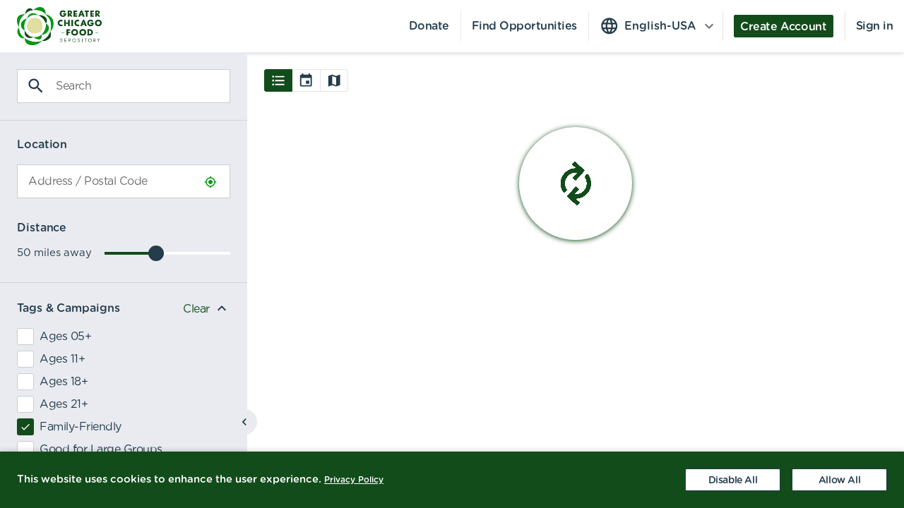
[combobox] (123, 181)
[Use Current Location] (210, 182)
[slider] (156, 253)
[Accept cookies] (839, 479)
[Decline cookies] (732, 479)
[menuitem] (51, 26)
